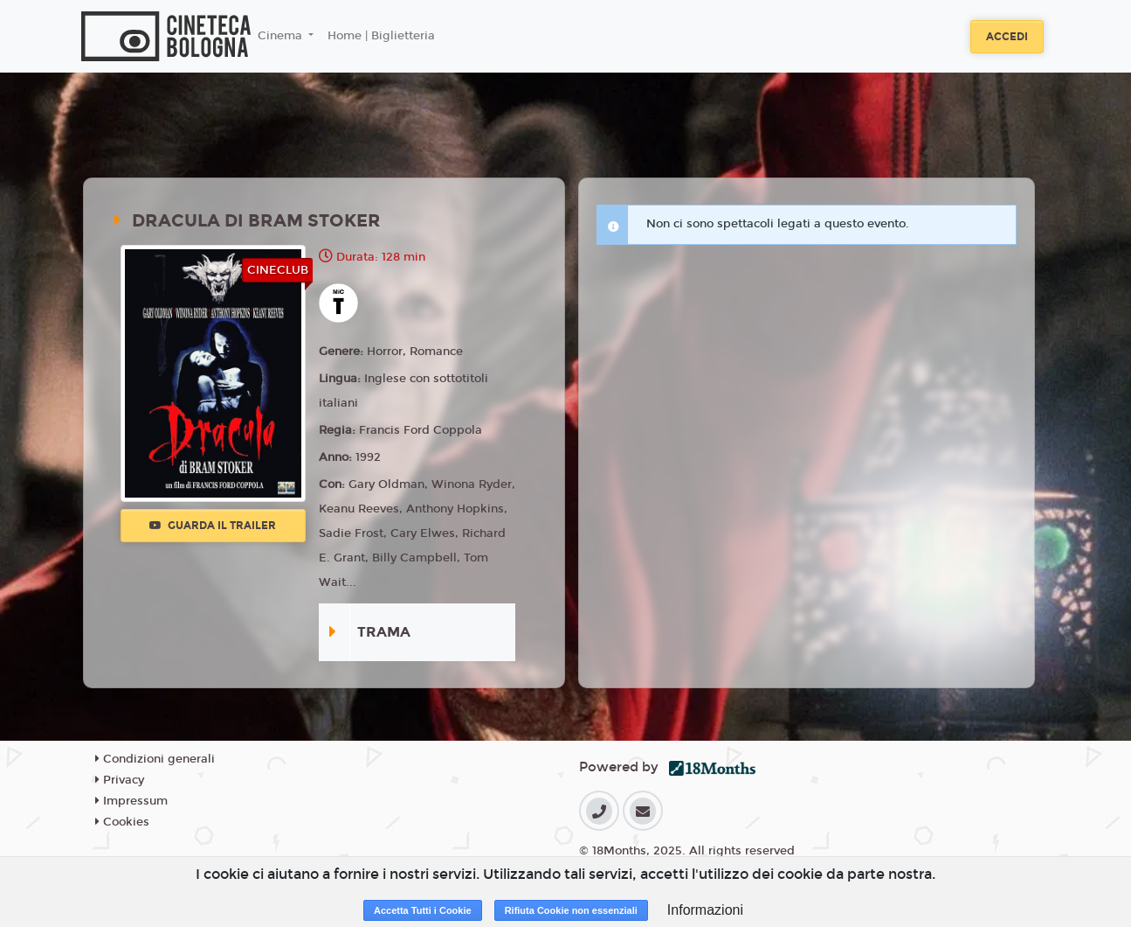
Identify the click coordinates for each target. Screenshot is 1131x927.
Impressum (131, 801)
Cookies (122, 822)
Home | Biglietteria (381, 36)
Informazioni (705, 910)
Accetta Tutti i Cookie (423, 910)
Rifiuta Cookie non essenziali (571, 910)
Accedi (1007, 37)
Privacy (119, 780)
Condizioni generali (155, 759)
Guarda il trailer (212, 525)
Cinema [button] (282, 36)
